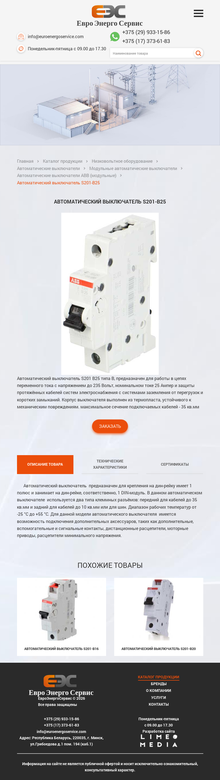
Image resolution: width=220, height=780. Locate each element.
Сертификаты (175, 464)
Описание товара (45, 464)
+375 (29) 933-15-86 (146, 31)
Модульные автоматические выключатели (133, 168)
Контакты (159, 704)
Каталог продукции (62, 161)
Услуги (158, 697)
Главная (25, 161)
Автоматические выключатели (48, 168)
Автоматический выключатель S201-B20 (158, 648)
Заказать (110, 426)
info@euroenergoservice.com (50, 36)
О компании (158, 690)
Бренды (159, 683)
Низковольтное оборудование (122, 161)
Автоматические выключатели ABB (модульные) (66, 175)
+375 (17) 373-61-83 (146, 40)
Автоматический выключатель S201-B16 (61, 648)
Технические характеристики (110, 464)
